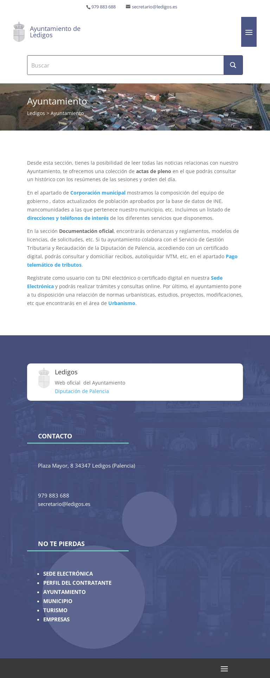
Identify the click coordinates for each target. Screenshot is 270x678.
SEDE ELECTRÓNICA (68, 573)
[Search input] (125, 65)
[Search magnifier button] (233, 65)
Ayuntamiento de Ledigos (55, 31)
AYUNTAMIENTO (64, 592)
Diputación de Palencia (82, 391)
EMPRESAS (56, 619)
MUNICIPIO (57, 601)
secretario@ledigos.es (154, 7)
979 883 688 (103, 7)
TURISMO (55, 610)
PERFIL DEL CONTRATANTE (77, 583)
